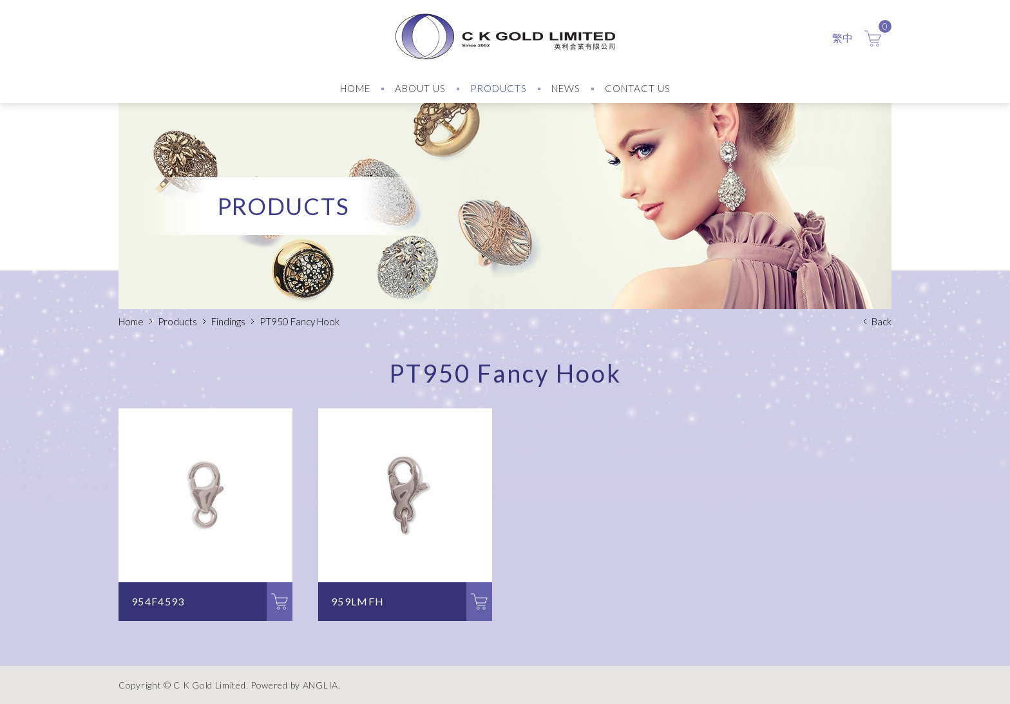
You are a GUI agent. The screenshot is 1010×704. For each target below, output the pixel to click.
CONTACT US (638, 88)
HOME (355, 88)
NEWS (565, 88)
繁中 (842, 38)
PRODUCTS (498, 88)
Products (177, 321)
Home (131, 321)
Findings (228, 321)
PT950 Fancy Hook (299, 321)
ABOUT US (420, 88)
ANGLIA (320, 685)
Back (881, 321)
